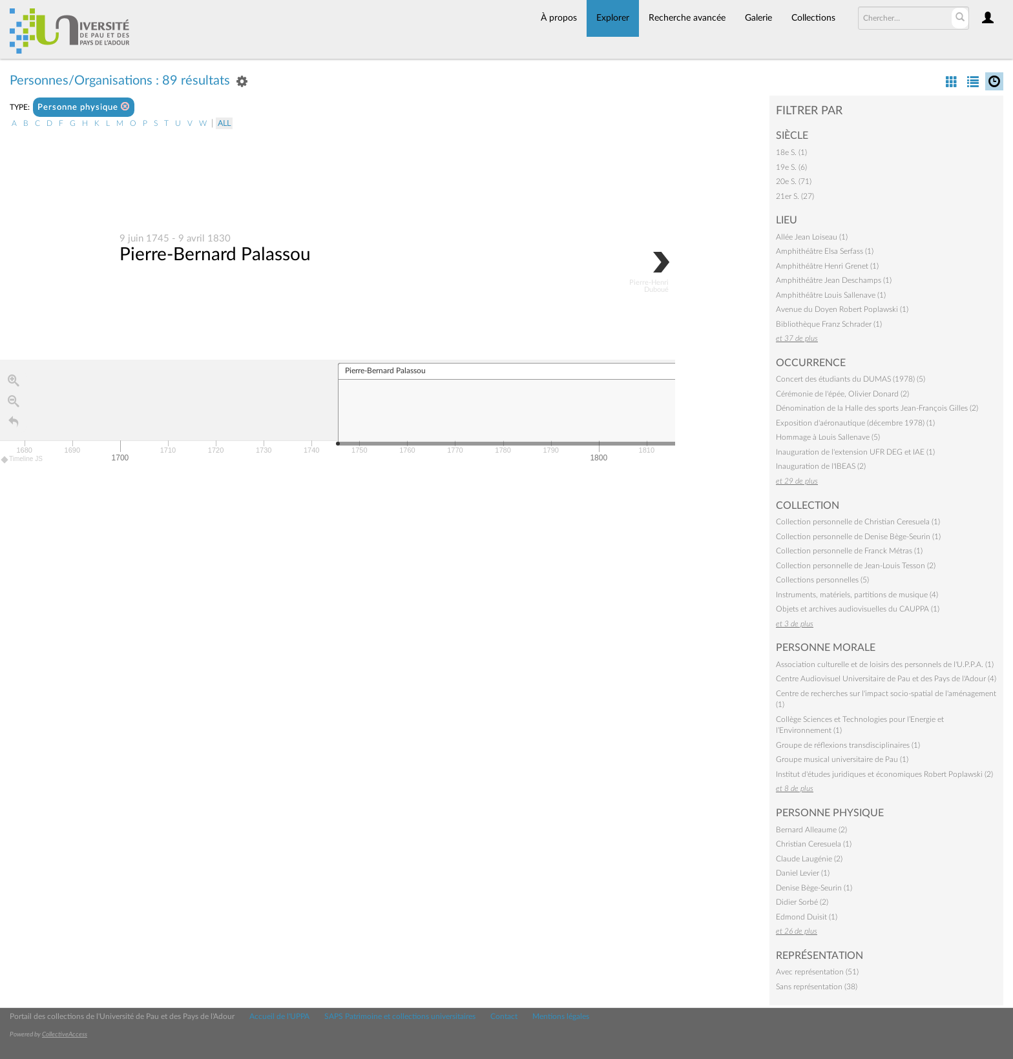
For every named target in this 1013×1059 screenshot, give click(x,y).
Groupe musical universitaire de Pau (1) (842, 759)
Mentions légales (560, 1016)
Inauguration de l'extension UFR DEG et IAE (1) (855, 452)
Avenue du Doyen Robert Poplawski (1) (842, 309)
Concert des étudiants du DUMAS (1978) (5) (850, 379)
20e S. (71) (793, 181)
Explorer (612, 18)
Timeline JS (22, 460)
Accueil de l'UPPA (279, 1016)
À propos (559, 18)
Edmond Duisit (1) (806, 917)
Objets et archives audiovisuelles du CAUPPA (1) (857, 609)
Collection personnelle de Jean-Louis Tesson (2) (855, 566)
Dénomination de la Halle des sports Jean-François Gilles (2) (877, 408)
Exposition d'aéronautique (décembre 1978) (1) (855, 423)
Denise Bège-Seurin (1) (814, 888)
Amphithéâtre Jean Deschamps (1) (834, 280)
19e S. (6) (791, 167)
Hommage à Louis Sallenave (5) (828, 437)
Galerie (758, 18)
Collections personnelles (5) (822, 580)
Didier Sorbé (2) (802, 902)
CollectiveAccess (64, 1034)
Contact (503, 1016)
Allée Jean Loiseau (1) (812, 237)
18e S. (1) (791, 152)
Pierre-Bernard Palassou (215, 255)
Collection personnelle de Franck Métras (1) (849, 551)
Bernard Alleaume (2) (811, 830)
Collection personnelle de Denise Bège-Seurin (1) (858, 536)
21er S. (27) (795, 196)
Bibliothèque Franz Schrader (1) (829, 324)
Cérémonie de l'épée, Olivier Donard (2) (842, 394)
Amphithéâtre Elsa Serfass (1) (824, 251)
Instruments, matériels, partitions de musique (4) (857, 595)
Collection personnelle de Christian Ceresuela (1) (858, 522)
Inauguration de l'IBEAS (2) (821, 466)
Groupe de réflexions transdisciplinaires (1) (848, 745)
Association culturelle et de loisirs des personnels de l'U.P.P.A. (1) (885, 664)
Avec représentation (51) (817, 972)
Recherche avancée (687, 18)
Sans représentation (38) (816, 987)
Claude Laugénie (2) (809, 859)
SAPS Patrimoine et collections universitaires (399, 1016)
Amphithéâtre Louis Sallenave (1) (831, 295)
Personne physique (83, 107)
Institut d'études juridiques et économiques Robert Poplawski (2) (884, 774)
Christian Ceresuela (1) (813, 844)
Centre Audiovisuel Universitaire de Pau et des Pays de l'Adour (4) (886, 679)
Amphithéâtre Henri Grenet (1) (827, 266)
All (224, 123)
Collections (813, 18)
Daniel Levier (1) (803, 873)
